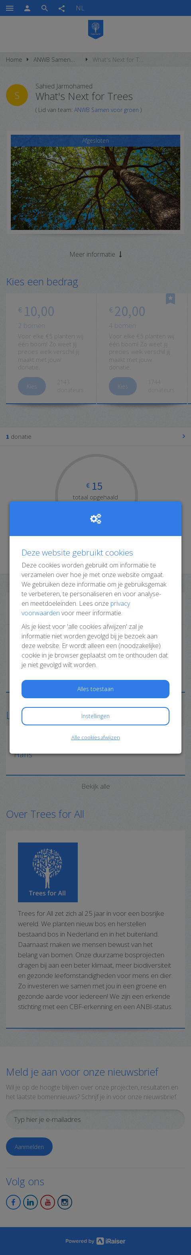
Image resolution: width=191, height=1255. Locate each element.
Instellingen (95, 716)
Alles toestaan (95, 689)
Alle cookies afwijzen (95, 737)
